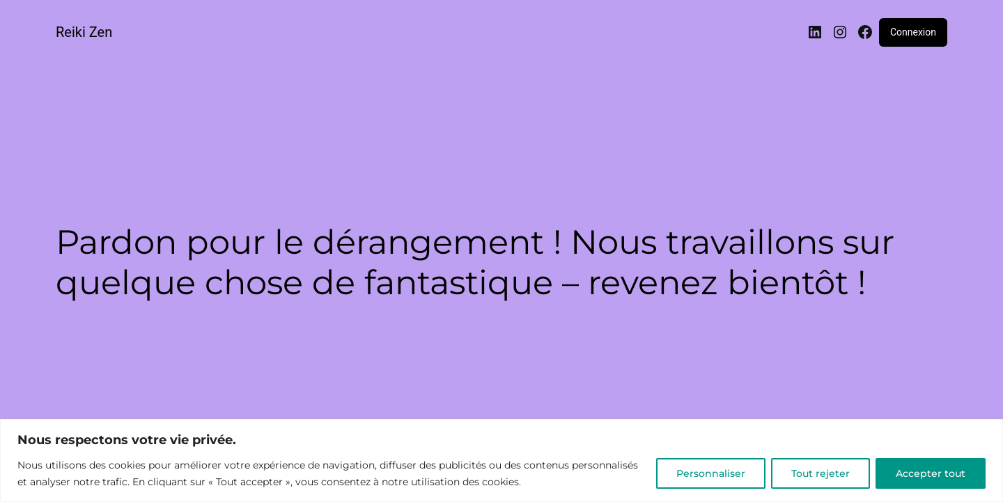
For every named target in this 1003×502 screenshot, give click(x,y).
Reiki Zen (84, 32)
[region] (501, 460)
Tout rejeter (820, 473)
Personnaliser (710, 473)
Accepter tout (930, 473)
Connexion (913, 32)
